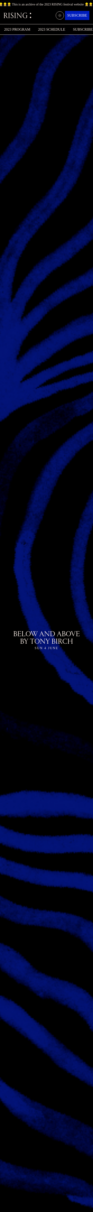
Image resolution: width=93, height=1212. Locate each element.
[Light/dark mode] (60, 15)
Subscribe (77, 15)
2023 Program (17, 29)
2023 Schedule (51, 29)
